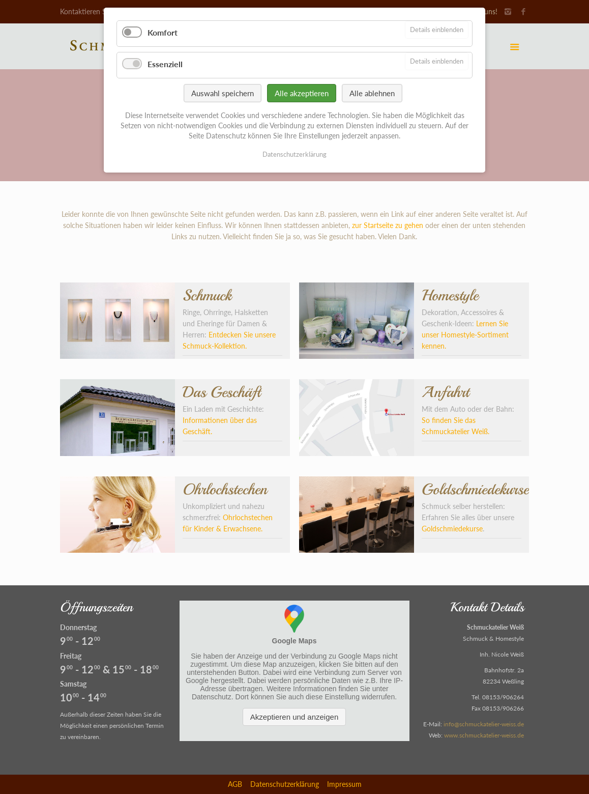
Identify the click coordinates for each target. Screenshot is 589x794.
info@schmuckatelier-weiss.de (484, 724)
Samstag (73, 683)
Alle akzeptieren (302, 93)
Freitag (70, 655)
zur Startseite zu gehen (387, 225)
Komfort (163, 32)
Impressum (344, 784)
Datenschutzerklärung (284, 784)
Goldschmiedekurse (452, 528)
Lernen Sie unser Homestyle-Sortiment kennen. (465, 334)
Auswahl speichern (222, 93)
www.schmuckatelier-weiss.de (484, 735)
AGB (235, 784)
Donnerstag (78, 627)
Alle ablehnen (372, 93)
